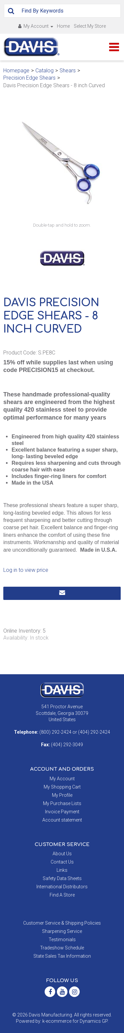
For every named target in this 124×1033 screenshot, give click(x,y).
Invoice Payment (62, 811)
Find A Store (62, 895)
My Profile (62, 795)
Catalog (44, 70)
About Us (62, 853)
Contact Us (62, 862)
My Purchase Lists (62, 803)
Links (62, 870)
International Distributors (62, 886)
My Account (35, 26)
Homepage (16, 70)
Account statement (62, 820)
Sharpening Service (62, 931)
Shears (68, 70)
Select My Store (90, 26)
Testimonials (62, 939)
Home (63, 26)
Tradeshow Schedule (62, 947)
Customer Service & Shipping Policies (62, 923)
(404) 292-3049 (67, 744)
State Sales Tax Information (62, 956)
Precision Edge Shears (29, 78)
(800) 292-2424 (55, 732)
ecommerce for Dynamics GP (76, 1021)
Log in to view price (25, 570)
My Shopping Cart (62, 787)
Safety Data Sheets (62, 878)
